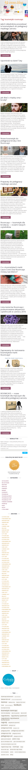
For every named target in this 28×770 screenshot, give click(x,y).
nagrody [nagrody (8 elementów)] (4, 722)
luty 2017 (4, 602)
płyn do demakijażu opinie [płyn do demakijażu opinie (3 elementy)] (19, 741)
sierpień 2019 (5, 545)
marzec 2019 (5, 554)
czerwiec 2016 (5, 617)
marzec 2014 (5, 656)
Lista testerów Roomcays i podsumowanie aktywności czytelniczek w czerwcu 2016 (13, 309)
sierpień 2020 (5, 522)
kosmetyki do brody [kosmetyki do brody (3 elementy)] (5, 707)
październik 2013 (6, 666)
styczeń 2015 (5, 645)
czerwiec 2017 (5, 594)
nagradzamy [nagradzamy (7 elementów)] (5, 716)
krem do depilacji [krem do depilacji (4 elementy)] (5, 713)
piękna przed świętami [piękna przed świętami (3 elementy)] (6, 739)
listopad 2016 (5, 607)
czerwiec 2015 (5, 636)
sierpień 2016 (5, 613)
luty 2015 (4, 643)
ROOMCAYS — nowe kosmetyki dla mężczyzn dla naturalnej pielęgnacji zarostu (14, 395)
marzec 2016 (5, 622)
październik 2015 (6, 632)
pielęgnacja (5, 494)
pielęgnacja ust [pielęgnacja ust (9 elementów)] (6, 736)
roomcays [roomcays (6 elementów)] (16, 747)
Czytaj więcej (5, 55)
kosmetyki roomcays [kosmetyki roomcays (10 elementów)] (9, 710)
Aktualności (5, 481)
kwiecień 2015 (5, 639)
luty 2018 (4, 579)
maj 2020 (4, 528)
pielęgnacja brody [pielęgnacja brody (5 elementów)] (6, 728)
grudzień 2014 (5, 647)
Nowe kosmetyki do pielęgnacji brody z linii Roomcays (11, 140)
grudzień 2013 (5, 662)
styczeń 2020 (5, 535)
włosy (3, 507)
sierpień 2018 (5, 568)
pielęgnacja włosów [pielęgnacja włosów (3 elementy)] (18, 736)
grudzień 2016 (5, 605)
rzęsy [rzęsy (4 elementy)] (21, 747)
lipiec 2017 (4, 592)
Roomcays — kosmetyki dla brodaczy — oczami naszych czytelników (13, 224)
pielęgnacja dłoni (6, 498)
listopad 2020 (5, 516)
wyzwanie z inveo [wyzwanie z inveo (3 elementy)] (5, 754)
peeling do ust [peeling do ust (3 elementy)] (12, 725)
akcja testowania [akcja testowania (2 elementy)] (18, 696)
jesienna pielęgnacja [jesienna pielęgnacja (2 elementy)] (9, 705)
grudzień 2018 (5, 560)
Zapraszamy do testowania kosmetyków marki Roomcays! (12, 352)
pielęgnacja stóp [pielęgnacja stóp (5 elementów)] (6, 733)
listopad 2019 (5, 539)
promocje (4, 503)
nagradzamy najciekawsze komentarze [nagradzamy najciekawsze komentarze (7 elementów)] (10, 719)
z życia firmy (5, 509)
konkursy (4, 488)
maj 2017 (4, 596)
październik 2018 (6, 564)
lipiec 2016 (4, 615)
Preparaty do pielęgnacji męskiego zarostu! (11, 182)
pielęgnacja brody (7, 496)
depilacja (4, 486)
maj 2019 (4, 550)
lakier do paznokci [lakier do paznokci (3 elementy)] (15, 713)
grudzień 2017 (5, 583)
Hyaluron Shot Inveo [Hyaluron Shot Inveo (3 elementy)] (20, 702)
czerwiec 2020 (5, 526)
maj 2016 (4, 619)
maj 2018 (4, 573)
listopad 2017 (5, 585)
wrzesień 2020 (5, 520)
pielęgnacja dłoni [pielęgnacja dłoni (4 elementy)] (5, 730)
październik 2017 (6, 586)
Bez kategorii (5, 482)
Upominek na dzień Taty (11, 60)
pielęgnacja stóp (6, 499)
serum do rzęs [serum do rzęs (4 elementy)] (5, 749)
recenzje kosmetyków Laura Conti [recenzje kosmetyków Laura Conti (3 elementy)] (8, 744)
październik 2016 (6, 609)
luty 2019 (4, 556)
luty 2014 (4, 658)
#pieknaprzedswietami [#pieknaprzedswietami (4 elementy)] (7, 696)
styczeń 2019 (5, 558)
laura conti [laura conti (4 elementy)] (24, 713)
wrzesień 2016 (5, 611)
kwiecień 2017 (5, 598)
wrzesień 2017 (5, 588)
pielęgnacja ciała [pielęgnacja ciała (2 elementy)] (16, 728)
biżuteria (4, 484)
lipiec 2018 (4, 569)
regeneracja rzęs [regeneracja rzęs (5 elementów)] (6, 747)
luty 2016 (4, 624)
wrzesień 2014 (5, 653)
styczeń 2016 (5, 626)
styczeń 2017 (5, 603)
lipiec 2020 (4, 524)
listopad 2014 (5, 649)
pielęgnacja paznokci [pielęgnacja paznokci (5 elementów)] (17, 730)
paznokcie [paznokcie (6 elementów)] (4, 725)
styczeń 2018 (5, 581)
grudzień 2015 (5, 628)
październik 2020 (6, 518)
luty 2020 (4, 533)
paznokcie (4, 492)
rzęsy (3, 505)
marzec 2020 (5, 532)
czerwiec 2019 (5, 549)
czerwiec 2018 (5, 571)
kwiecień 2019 (5, 552)
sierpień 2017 (5, 590)
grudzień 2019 (5, 537)
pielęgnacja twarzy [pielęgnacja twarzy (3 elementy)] (16, 733)
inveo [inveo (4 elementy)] (2, 705)
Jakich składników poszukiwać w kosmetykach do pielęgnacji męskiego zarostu (14, 26)
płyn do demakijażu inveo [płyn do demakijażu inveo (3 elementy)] (6, 741)
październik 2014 (6, 651)
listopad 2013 (5, 664)
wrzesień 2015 (5, 634)
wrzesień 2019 (5, 543)
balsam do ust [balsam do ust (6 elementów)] (5, 699)
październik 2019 (6, 541)
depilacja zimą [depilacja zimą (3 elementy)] (12, 702)
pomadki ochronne (7, 501)
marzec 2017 (5, 600)
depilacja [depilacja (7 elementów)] (4, 702)
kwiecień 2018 (5, 575)
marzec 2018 (5, 577)
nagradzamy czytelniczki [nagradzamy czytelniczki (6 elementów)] (19, 716)
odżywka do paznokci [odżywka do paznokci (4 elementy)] (14, 722)
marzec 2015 (5, 641)
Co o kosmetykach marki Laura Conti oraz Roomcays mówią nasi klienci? (13, 269)
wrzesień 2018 (5, 566)
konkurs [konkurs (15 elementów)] (17, 705)
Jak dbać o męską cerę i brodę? (11, 98)
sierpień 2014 (5, 655)
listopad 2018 (5, 562)
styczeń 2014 (5, 660)
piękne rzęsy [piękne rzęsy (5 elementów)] (16, 739)
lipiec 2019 (4, 547)
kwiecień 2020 (5, 530)
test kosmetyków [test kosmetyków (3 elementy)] (5, 752)
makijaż (4, 490)
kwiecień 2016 (5, 621)
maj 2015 (4, 638)
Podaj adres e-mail (4, 448)
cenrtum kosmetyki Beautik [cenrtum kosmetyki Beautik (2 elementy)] (17, 699)
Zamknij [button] (23, 760)
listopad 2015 (5, 630)
